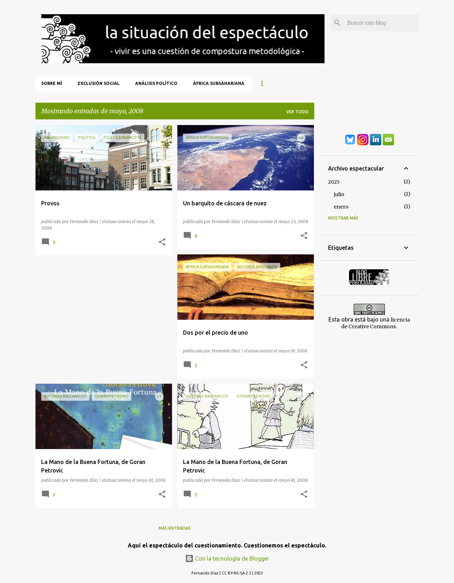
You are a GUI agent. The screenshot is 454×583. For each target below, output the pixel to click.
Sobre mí (51, 83)
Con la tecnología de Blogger (227, 558)
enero (341, 207)
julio (339, 194)
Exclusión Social (99, 83)
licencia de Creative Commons (375, 323)
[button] (162, 242)
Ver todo (297, 111)
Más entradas (175, 528)
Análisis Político (156, 83)
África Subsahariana (218, 83)
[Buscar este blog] (381, 22)
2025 (334, 182)
